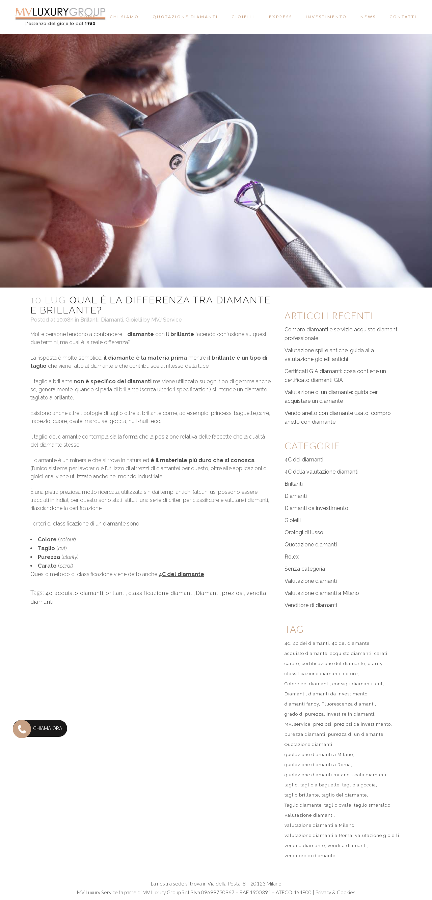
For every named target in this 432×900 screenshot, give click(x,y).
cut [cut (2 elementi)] (379, 683)
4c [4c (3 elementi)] (287, 643)
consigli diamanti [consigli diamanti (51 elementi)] (352, 683)
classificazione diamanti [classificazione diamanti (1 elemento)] (313, 673)
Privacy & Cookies (335, 892)
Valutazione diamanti (311, 581)
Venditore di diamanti (311, 605)
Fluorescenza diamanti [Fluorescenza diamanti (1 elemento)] (348, 704)
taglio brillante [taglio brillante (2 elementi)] (302, 795)
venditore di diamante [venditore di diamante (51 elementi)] (310, 855)
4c (49, 593)
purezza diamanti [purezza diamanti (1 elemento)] (305, 734)
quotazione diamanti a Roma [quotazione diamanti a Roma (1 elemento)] (318, 764)
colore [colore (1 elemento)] (350, 673)
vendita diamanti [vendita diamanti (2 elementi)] (347, 845)
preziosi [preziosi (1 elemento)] (322, 724)
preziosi (233, 593)
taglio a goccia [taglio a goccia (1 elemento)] (359, 784)
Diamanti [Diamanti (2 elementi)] (295, 693)
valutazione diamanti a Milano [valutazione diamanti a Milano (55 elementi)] (319, 825)
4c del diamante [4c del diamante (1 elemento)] (351, 643)
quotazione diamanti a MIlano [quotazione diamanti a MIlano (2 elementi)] (319, 754)
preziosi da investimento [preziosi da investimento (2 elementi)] (362, 724)
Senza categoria (305, 569)
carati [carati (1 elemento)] (380, 653)
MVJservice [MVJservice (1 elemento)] (297, 724)
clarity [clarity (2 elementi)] (375, 663)
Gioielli (134, 320)
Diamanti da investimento (316, 508)
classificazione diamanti (161, 593)
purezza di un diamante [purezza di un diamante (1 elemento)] (355, 734)
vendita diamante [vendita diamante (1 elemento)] (305, 845)
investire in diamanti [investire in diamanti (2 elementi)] (350, 714)
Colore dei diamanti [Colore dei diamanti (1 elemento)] (307, 683)
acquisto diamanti (79, 593)
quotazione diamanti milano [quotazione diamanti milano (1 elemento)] (317, 774)
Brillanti (89, 320)
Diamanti (112, 320)
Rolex (292, 556)
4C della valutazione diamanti (321, 472)
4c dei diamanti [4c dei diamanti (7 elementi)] (311, 643)
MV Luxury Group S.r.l (165, 892)
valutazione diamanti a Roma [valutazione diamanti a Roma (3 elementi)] (318, 835)
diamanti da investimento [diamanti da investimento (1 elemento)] (338, 693)
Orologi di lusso (304, 532)
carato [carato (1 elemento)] (292, 663)
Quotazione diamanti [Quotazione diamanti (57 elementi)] (308, 744)
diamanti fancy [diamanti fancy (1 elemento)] (302, 704)
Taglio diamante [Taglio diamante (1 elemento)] (303, 805)
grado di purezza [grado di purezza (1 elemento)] (304, 714)
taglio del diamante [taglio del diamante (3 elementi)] (344, 795)
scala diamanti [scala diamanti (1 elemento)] (369, 774)
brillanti (116, 593)
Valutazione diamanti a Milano (322, 593)
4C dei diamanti (304, 459)
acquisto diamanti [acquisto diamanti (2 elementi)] (351, 653)
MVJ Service (166, 320)
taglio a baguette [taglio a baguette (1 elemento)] (320, 784)
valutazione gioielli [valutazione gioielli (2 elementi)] (377, 835)
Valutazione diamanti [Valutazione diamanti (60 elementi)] (309, 815)
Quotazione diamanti (311, 544)
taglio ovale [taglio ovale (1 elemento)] (337, 805)
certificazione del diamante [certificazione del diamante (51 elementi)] (333, 663)
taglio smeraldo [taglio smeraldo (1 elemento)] (372, 805)
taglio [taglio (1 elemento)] (291, 784)
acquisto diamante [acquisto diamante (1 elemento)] (306, 653)
